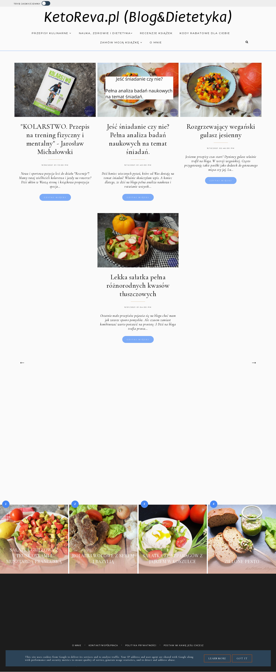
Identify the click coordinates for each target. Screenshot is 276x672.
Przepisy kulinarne (52, 33)
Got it (242, 658)
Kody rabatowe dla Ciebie (205, 33)
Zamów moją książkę (121, 42)
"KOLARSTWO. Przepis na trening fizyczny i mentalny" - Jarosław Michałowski (55, 139)
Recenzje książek (156, 33)
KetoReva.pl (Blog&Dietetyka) (138, 17)
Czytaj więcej (55, 197)
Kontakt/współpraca (103, 645)
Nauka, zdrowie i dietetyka (106, 33)
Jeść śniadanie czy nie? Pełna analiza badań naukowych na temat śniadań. (138, 139)
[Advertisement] (138, 412)
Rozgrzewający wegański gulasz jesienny (221, 130)
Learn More (217, 658)
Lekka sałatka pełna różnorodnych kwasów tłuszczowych (138, 285)
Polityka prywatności (140, 645)
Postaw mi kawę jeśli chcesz (184, 645)
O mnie (156, 42)
